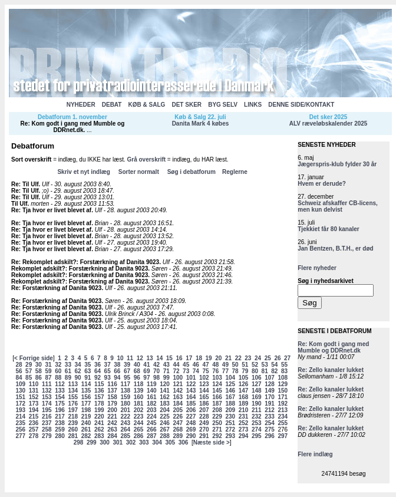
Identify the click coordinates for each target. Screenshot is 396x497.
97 (146, 377)
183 (165, 403)
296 (270, 436)
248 (191, 423)
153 (47, 397)
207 (204, 410)
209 (230, 410)
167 (230, 397)
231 (244, 416)
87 (48, 377)
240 (86, 423)
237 (47, 423)
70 (156, 371)
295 (257, 436)
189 (244, 403)
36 (97, 364)
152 (34, 397)
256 (20, 429)
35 (87, 364)
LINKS (253, 104)
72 (176, 371)
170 (270, 397)
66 (117, 371)
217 (60, 416)
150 (283, 390)
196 (60, 410)
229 (217, 416)
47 (205, 364)
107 (270, 377)
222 (125, 416)
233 (270, 416)
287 (152, 436)
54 (274, 364)
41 (146, 364)
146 (230, 390)
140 (152, 390)
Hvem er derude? (322, 183)
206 (191, 410)
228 (204, 416)
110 (34, 384)
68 (137, 371)
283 (99, 436)
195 (47, 410)
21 (228, 358)
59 (48, 371)
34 (78, 364)
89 (68, 377)
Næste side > (211, 442)
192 (283, 403)
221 (112, 416)
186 (204, 403)
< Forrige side (33, 358)
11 (130, 358)
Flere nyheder (317, 268)
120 (165, 384)
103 (217, 377)
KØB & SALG (147, 104)
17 (189, 358)
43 (166, 364)
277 (20, 436)
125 (230, 384)
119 (152, 384)
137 (112, 390)
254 (270, 423)
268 (178, 429)
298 (79, 442)
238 (60, 423)
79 (245, 371)
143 (191, 390)
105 (244, 377)
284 (112, 436)
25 (268, 358)
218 (73, 416)
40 (137, 364)
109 (20, 384)
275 (270, 429)
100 (178, 377)
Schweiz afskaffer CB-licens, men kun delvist (338, 206)
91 (87, 377)
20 (218, 358)
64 (97, 371)
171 (283, 397)
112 (60, 384)
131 (34, 390)
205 (178, 410)
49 (225, 364)
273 (244, 429)
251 (230, 423)
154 (60, 397)
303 (144, 442)
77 (225, 371)
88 (58, 377)
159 (125, 397)
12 (140, 358)
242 (112, 423)
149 (270, 390)
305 (170, 442)
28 (18, 364)
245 (152, 423)
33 (68, 364)
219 (86, 416)
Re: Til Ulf (24, 184)
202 (139, 410)
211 (257, 410)
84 (18, 377)
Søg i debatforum (191, 172)
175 (60, 403)
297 (283, 436)
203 (152, 410)
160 (139, 397)
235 (20, 423)
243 (125, 423)
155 (73, 397)
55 (284, 364)
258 (47, 429)
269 (191, 429)
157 (99, 397)
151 (20, 397)
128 (270, 384)
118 (139, 384)
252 (244, 423)
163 (178, 397)
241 (99, 423)
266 (152, 429)
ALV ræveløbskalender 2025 (328, 123)
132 (47, 390)
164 (191, 397)
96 (137, 377)
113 (73, 384)
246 (165, 423)
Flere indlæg (315, 454)
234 (283, 416)
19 (209, 358)
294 (244, 436)
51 (245, 364)
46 (196, 364)
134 (73, 390)
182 (152, 403)
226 (178, 416)
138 (125, 390)
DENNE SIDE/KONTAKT (301, 104)
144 (204, 390)
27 (287, 358)
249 (204, 423)
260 (73, 429)
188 (230, 403)
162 (165, 397)
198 (86, 410)
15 (169, 358)
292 (217, 436)
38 (117, 364)
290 (191, 436)
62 (78, 371)
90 (78, 377)
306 (184, 442)
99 (166, 377)
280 (60, 436)
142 (178, 390)
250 (217, 423)
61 (68, 371)
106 (257, 377)
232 (257, 416)
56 (18, 371)
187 (217, 403)
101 (191, 377)
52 (255, 364)
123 (204, 384)
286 (139, 436)
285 (125, 436)
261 (86, 429)
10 (120, 358)
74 (196, 371)
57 (28, 371)
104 (230, 377)
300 (105, 442)
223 (139, 416)
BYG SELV (222, 104)
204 (165, 410)
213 (283, 410)
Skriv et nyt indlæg (83, 172)
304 (157, 442)
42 (156, 364)
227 (191, 416)
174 (47, 403)
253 (257, 423)
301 (118, 442)
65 (107, 371)
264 (125, 429)
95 (127, 377)
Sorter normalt (138, 172)
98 (156, 377)
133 (60, 390)
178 (99, 403)
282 (86, 436)
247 (178, 423)
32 (58, 364)
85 (28, 377)
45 (186, 364)
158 (112, 397)
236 (34, 423)
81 (265, 371)
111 (47, 384)
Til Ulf (19, 203)
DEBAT (112, 104)
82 (274, 371)
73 (186, 371)
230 (230, 416)
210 (244, 410)
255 (283, 423)
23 (248, 358)
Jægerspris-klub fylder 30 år (337, 164)
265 (139, 429)
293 (230, 436)
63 (87, 371)
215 (34, 416)
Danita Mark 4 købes (200, 123)
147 (244, 390)
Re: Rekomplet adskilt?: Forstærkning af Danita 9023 (85, 262)
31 (48, 364)
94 (117, 377)
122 (191, 384)
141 (165, 390)
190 (257, 403)
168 (244, 397)
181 (139, 403)
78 (235, 371)
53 (265, 364)
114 (86, 384)
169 (257, 397)
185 (191, 403)
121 (178, 384)
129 (283, 384)
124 (217, 384)
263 (112, 429)
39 (127, 364)
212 (270, 410)
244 (139, 423)
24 (258, 358)
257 (34, 429)
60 (58, 371)
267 (165, 429)
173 (34, 403)
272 (230, 429)
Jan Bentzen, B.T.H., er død (335, 248)
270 (204, 429)
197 (73, 410)
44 (176, 364)
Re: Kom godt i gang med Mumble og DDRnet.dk (73, 126)
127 (257, 384)
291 (204, 436)
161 (152, 397)
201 (125, 410)
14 (159, 358)
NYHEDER (81, 104)
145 (217, 390)
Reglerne (235, 172)
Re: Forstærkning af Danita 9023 (56, 288)
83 (284, 371)
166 (217, 397)
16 (179, 358)
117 (125, 384)
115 (99, 384)
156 (86, 397)
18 (199, 358)
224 (152, 416)
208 (217, 410)
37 (107, 364)
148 (257, 390)
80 (255, 371)
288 (165, 436)
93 (107, 377)
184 (178, 403)
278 (34, 436)
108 (283, 377)
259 (60, 429)
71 (166, 371)
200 (112, 410)
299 (92, 442)
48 (215, 364)
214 (20, 416)
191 (270, 403)
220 (99, 416)
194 (34, 410)
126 (244, 384)
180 (125, 403)
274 (257, 429)
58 (38, 371)
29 (28, 364)
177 (86, 403)
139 (139, 390)
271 (217, 429)
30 (38, 364)
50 (235, 364)
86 (38, 377)
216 (47, 416)
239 (73, 423)
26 (277, 358)
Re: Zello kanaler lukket (331, 370)
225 (165, 416)
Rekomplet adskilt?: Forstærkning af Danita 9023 (79, 268)
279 (47, 436)
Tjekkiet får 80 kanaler (328, 229)
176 (73, 403)
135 (86, 390)
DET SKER (186, 104)
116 (112, 384)
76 (215, 371)
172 (20, 403)
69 (146, 371)
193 (20, 410)
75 (205, 371)
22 (238, 358)
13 (149, 358)
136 (99, 390)
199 (99, 410)
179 (112, 403)
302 (131, 442)
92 (97, 377)
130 (20, 390)
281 (73, 436)
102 (204, 377)
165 (204, 397)
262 (99, 429)
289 (178, 436)
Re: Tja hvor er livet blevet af (51, 210)
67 (127, 371)
